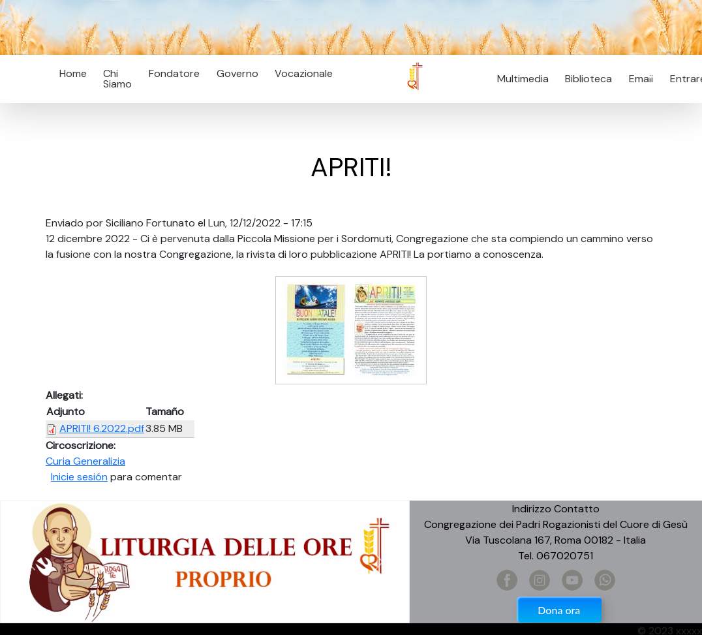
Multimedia (523, 78)
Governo (237, 73)
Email (637, 78)
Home (73, 73)
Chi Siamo (117, 79)
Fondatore (174, 73)
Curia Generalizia (85, 461)
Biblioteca (588, 78)
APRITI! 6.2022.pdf (101, 428)
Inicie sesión (79, 477)
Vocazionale (304, 73)
